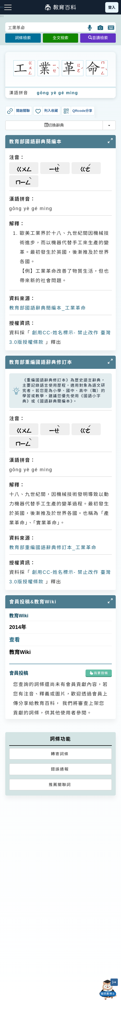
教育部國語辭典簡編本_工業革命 (47, 308)
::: (2, 16)
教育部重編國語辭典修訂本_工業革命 (53, 547)
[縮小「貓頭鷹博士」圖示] (114, 982)
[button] (90, 27)
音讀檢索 (98, 38)
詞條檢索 (23, 38)
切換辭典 (54, 125)
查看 (14, 640)
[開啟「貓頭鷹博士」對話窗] (108, 990)
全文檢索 (60, 38)
